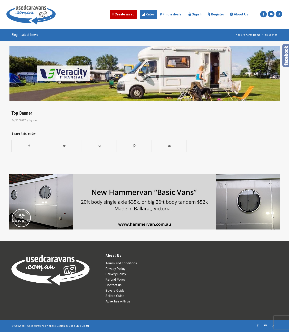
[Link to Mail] (271, 14)
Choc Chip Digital (79, 326)
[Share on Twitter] (64, 146)
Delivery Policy (116, 274)
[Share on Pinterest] (134, 146)
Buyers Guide (115, 291)
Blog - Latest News (24, 35)
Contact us (114, 285)
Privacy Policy (115, 269)
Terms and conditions (121, 263)
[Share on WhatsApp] (99, 146)
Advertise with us (118, 301)
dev (35, 120)
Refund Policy (115, 280)
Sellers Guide (115, 296)
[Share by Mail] (169, 146)
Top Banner (21, 113)
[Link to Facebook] (263, 14)
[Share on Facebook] (29, 146)
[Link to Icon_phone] (279, 14)
